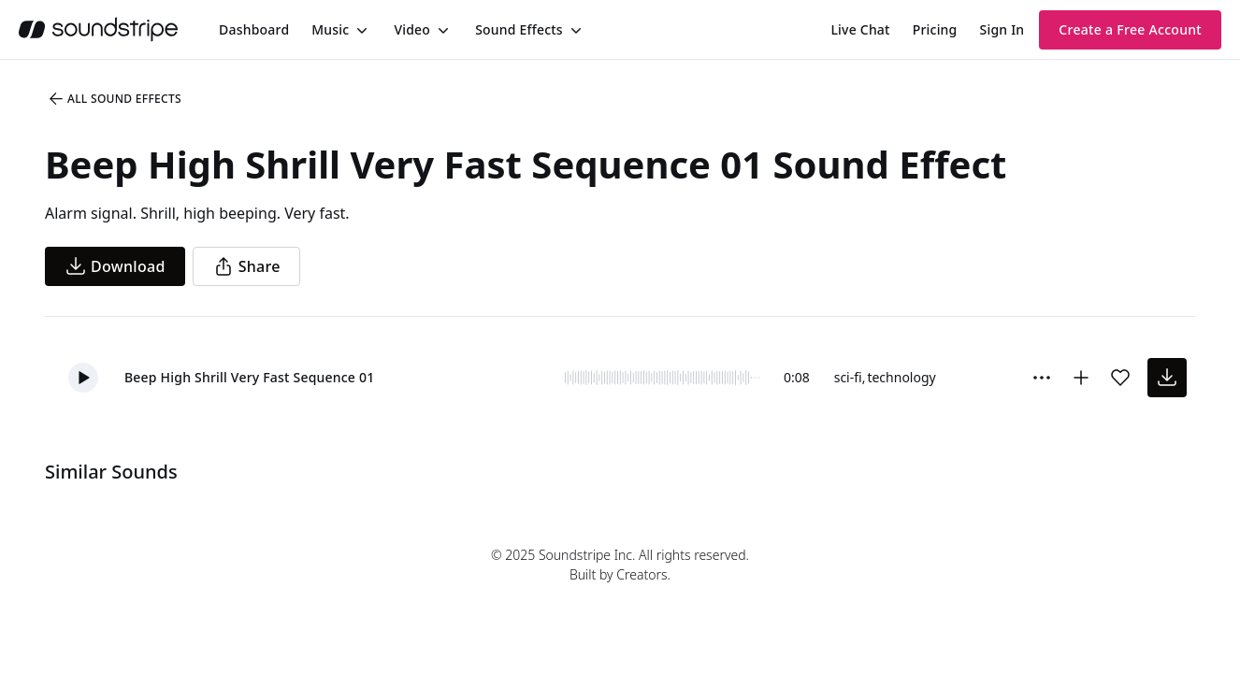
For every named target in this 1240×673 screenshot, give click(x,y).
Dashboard (254, 29)
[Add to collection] (1081, 377)
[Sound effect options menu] (1041, 377)
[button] (83, 378)
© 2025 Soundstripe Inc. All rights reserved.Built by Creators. (620, 564)
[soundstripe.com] (98, 29)
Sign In (1002, 29)
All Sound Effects (114, 99)
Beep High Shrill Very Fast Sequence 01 (249, 377)
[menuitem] (254, 29)
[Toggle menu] (360, 30)
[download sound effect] (1167, 377)
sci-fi (848, 377)
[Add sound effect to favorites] (1120, 377)
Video (412, 29)
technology (901, 377)
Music (330, 29)
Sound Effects (519, 29)
